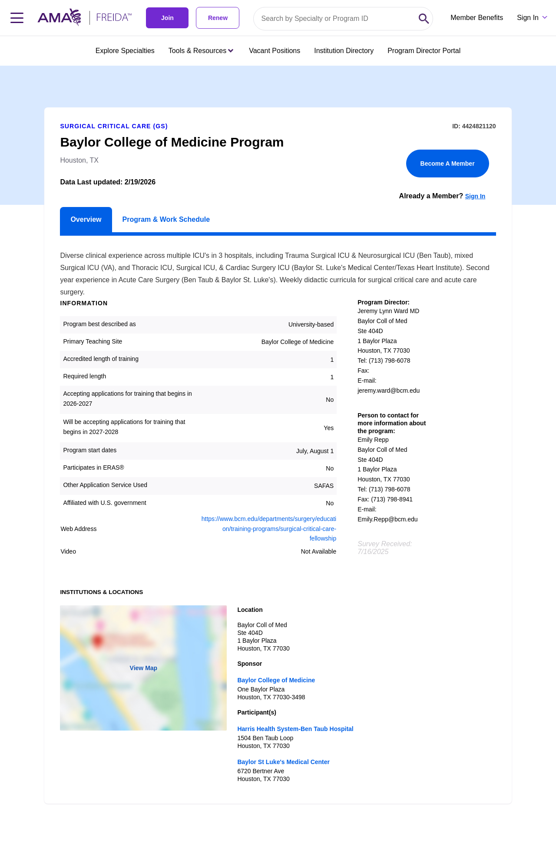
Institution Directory (344, 50)
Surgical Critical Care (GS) (114, 126)
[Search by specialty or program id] (334, 18)
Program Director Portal (423, 50)
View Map (144, 667)
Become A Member (447, 163)
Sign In (475, 196)
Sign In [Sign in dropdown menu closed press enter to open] (528, 17)
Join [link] (167, 17)
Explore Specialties (125, 50)
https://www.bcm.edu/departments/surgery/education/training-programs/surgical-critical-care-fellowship (269, 528)
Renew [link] (218, 17)
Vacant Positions (274, 50)
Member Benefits (476, 17)
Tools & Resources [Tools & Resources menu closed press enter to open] (201, 51)
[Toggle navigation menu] (16, 18)
